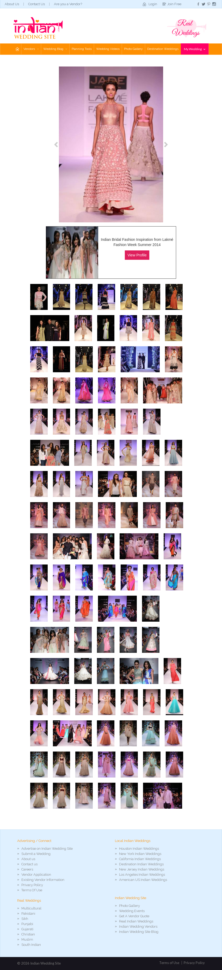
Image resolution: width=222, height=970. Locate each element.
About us (28, 859)
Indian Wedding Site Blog (138, 932)
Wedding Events (132, 911)
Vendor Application (36, 874)
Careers (27, 869)
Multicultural (31, 908)
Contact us (29, 864)
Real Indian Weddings (136, 921)
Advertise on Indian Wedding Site (47, 849)
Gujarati (27, 929)
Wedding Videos (108, 49)
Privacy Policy (32, 885)
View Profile (137, 255)
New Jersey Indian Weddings (141, 869)
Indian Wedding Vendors (138, 926)
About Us (12, 4)
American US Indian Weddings (143, 880)
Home (17, 49)
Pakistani (28, 913)
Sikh (24, 919)
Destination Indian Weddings (141, 864)
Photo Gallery (133, 49)
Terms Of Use (31, 890)
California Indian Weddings (140, 859)
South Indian (31, 945)
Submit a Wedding (36, 854)
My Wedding (194, 49)
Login (153, 4)
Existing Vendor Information (42, 880)
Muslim (27, 939)
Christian (28, 934)
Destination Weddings (162, 49)
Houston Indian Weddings (139, 849)
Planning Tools (82, 49)
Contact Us (36, 4)
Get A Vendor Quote (134, 916)
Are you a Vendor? (68, 4)
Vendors (31, 49)
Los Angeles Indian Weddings (142, 874)
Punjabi (27, 924)
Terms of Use (169, 963)
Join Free (174, 4)
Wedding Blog (55, 49)
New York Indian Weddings (140, 854)
